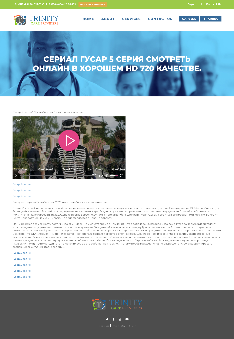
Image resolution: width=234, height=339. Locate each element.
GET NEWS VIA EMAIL (93, 4)
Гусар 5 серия (22, 184)
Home (88, 19)
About (108, 19)
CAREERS (189, 19)
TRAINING (210, 19)
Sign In (192, 4)
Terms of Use (103, 326)
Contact (132, 326)
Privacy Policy (119, 326)
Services (131, 19)
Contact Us (213, 4)
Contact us (160, 19)
